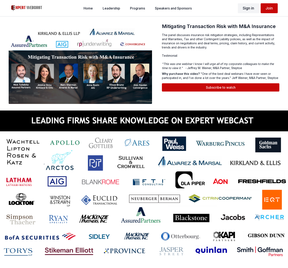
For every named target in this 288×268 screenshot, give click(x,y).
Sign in (248, 8)
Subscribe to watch (221, 87)
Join (269, 8)
